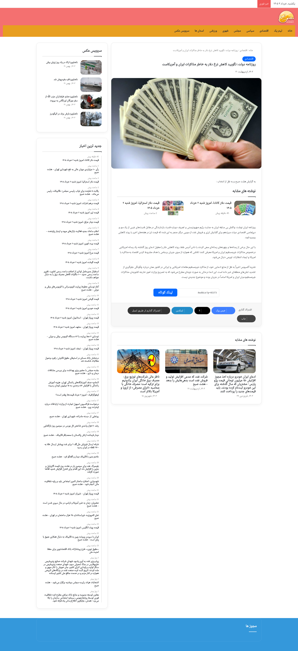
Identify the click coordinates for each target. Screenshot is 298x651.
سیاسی (250, 31)
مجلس (237, 31)
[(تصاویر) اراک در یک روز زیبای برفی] (91, 67)
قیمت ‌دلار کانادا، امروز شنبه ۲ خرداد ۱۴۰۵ (210, 206)
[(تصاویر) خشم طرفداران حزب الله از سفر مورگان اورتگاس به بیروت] (91, 102)
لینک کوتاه (165, 292)
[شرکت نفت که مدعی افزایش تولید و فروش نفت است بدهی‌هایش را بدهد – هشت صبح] (186, 361)
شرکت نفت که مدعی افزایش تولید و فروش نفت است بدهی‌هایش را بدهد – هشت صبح (187, 380)
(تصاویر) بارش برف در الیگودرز (64, 114)
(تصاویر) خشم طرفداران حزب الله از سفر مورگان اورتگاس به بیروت (61, 99)
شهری (225, 31)
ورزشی (213, 31)
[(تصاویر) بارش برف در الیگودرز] (91, 119)
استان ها (199, 31)
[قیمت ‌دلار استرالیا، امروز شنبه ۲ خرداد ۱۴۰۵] (172, 208)
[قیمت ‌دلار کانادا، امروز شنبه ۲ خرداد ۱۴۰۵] (244, 208)
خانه (290, 31)
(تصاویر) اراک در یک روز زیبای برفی (62, 62)
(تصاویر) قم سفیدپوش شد (66, 80)
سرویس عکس (181, 31)
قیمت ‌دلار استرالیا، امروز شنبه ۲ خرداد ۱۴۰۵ (141, 206)
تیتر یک (278, 31)
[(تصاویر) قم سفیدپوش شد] (91, 84)
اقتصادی (264, 31)
